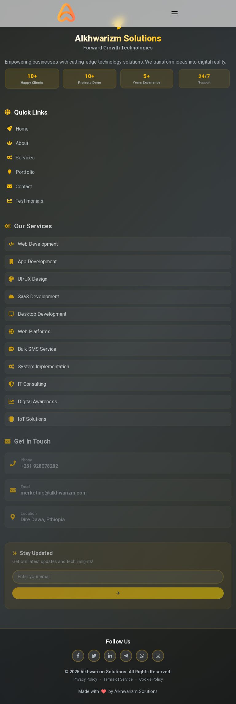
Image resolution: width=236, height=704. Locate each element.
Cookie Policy (151, 679)
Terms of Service (118, 679)
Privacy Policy (85, 679)
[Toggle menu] (174, 13)
